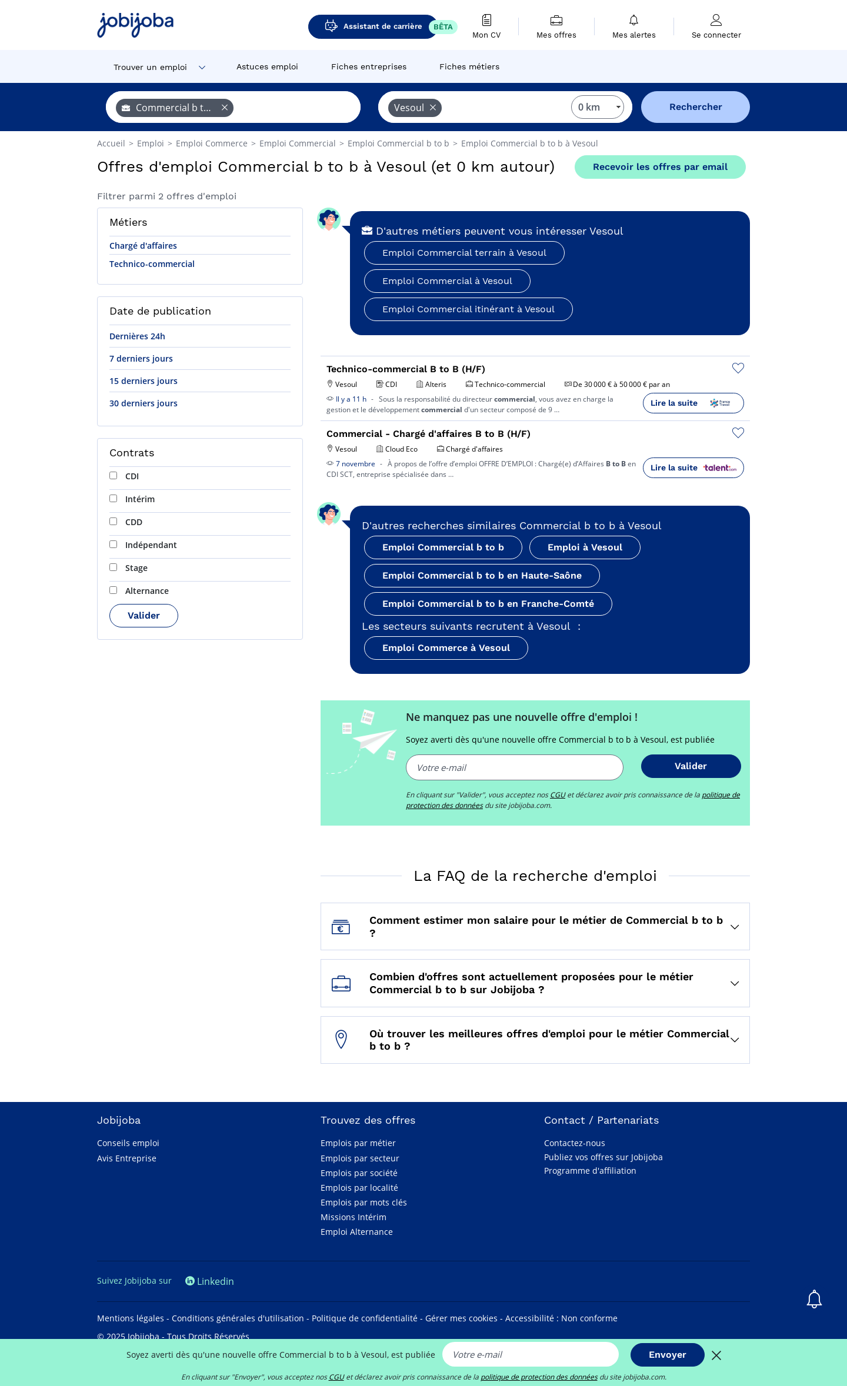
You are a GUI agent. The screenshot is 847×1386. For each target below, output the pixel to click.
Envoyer (667, 1354)
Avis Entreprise (126, 1158)
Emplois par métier (358, 1142)
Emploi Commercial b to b (443, 547)
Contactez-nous (574, 1142)
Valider (144, 615)
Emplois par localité (359, 1187)
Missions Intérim (353, 1217)
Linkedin (209, 1281)
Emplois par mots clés (364, 1202)
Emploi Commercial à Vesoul (447, 280)
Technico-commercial (152, 263)
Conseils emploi (128, 1142)
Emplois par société (359, 1172)
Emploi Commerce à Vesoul (446, 647)
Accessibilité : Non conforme (561, 1318)
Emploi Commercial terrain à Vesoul (464, 252)
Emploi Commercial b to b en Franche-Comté (488, 603)
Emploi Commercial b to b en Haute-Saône (482, 575)
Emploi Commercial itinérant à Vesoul (468, 309)
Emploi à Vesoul (585, 547)
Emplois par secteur (360, 1158)
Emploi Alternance (357, 1231)
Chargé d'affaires (143, 245)
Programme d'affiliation (590, 1170)
